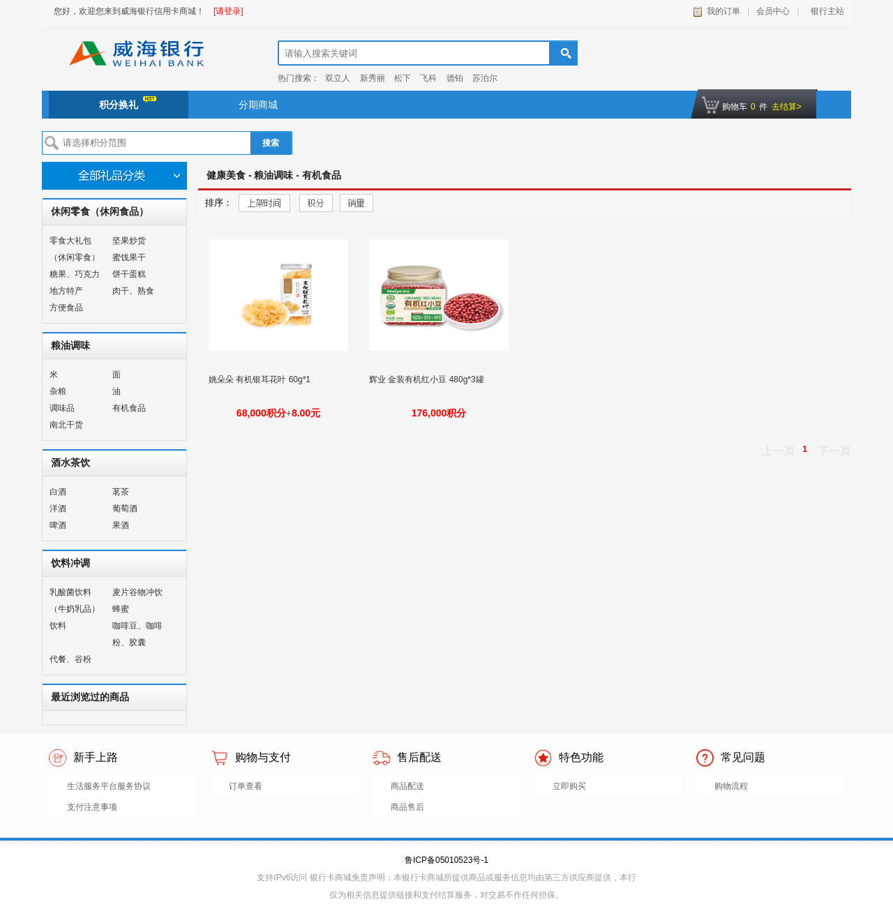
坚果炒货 (129, 241)
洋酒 (58, 508)
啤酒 (58, 525)
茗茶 (120, 492)
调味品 (62, 408)
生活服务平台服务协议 (109, 786)
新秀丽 (372, 78)
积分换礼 (127, 103)
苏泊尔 (484, 78)
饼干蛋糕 (129, 274)
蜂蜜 (120, 609)
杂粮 (58, 391)
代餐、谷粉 (70, 659)
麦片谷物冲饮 (137, 592)
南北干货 (66, 425)
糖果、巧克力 (75, 274)
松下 (402, 78)
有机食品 (129, 408)
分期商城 (258, 104)
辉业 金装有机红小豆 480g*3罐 (427, 379)
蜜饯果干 (129, 257)
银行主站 (825, 11)
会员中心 (773, 11)
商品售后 (407, 807)
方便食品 (66, 308)
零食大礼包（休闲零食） (75, 249)
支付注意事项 (92, 807)
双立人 (337, 78)
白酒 (58, 492)
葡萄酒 (124, 508)
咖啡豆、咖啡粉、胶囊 (137, 634)
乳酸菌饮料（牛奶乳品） (75, 600)
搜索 (270, 143)
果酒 (120, 525)
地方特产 (66, 291)
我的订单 (723, 11)
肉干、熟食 (133, 291)
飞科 (428, 78)
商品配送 (407, 786)
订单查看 (245, 786)
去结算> (787, 107)
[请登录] (228, 11)
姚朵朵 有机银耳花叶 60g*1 (261, 379)
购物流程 (731, 786)
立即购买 (569, 786)
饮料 (58, 626)
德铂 (454, 78)
